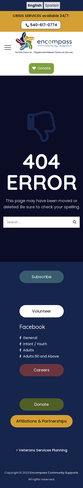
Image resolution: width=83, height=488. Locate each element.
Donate (41, 404)
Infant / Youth (33, 343)
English (35, 5)
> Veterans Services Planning (41, 450)
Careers (42, 370)
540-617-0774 (41, 25)
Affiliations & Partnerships (41, 421)
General (28, 337)
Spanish (52, 5)
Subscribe (41, 276)
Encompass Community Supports (54, 473)
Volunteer (41, 311)
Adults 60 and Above (39, 356)
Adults (26, 350)
